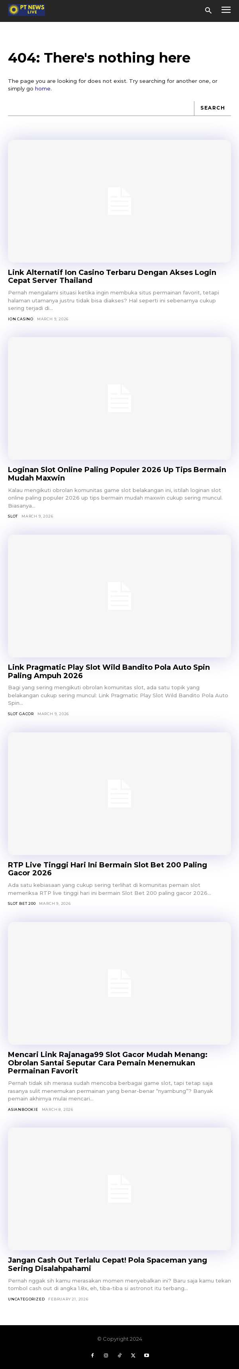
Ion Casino (20, 319)
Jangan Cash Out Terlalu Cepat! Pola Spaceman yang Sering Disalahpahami (107, 1264)
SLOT (13, 516)
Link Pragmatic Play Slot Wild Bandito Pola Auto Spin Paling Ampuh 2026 (109, 671)
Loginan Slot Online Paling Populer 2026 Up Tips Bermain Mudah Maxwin (117, 473)
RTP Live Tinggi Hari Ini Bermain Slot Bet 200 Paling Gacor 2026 (107, 869)
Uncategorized (26, 1299)
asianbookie (23, 1109)
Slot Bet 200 (22, 903)
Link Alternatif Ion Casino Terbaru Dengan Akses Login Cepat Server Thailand (112, 276)
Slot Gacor (21, 714)
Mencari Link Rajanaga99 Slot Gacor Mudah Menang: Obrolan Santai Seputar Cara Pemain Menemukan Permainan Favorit (108, 1062)
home (43, 88)
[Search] (212, 108)
